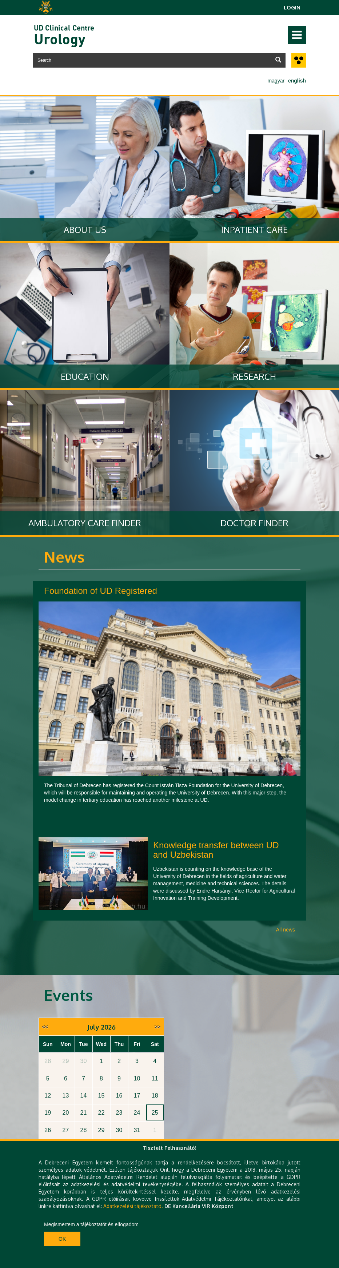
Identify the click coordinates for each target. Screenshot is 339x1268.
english (297, 81)
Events (68, 995)
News (64, 556)
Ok (62, 1239)
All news (285, 930)
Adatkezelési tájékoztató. (133, 1206)
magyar (275, 81)
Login (292, 7)
